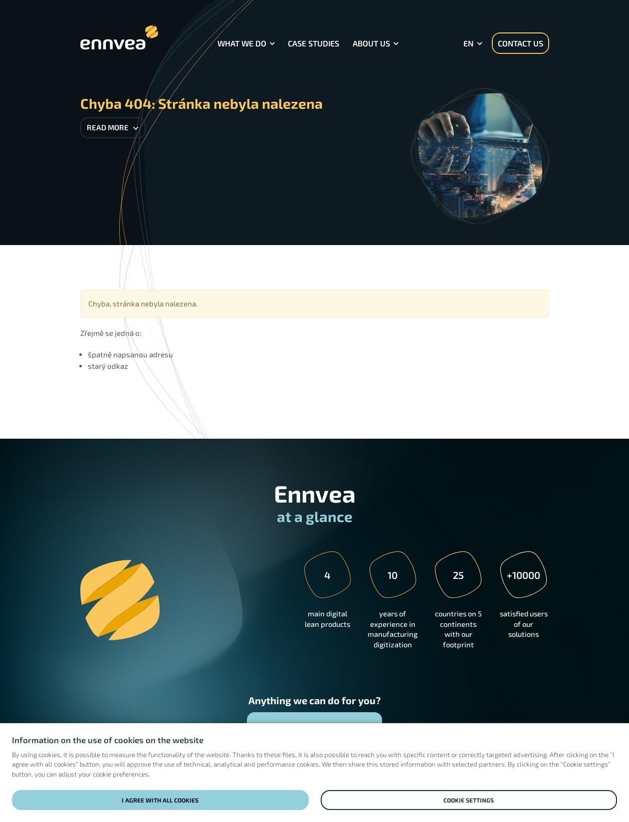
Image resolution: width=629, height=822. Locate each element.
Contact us (520, 43)
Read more (112, 127)
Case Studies (313, 43)
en (468, 43)
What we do (241, 43)
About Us (371, 43)
